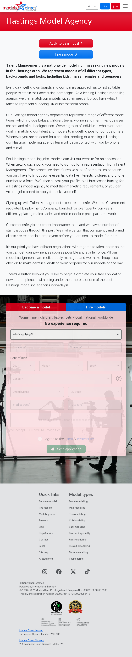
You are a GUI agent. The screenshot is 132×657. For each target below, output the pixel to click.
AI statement (46, 558)
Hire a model (66, 54)
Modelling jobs (47, 514)
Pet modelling (76, 558)
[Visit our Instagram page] (44, 572)
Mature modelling (78, 552)
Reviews (43, 520)
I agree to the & (69, 439)
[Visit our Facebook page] (59, 572)
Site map (43, 552)
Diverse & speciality (79, 533)
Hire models (45, 507)
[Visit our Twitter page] (73, 572)
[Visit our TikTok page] (87, 572)
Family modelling (77, 539)
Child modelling (77, 520)
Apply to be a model (66, 43)
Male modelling (77, 507)
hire (105, 6)
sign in (92, 6)
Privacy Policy (85, 438)
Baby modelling (77, 526)
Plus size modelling (79, 546)
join (115, 6)
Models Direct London (31, 630)
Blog (41, 526)
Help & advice (46, 533)
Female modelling (78, 501)
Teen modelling (77, 514)
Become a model (48, 501)
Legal (42, 546)
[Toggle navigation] (125, 6)
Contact (43, 539)
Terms (69, 438)
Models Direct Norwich (31, 640)
